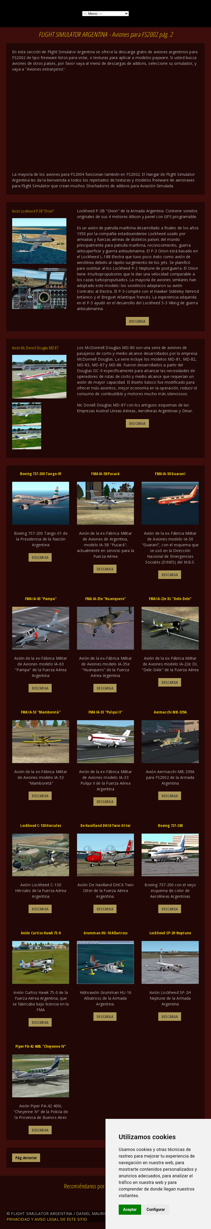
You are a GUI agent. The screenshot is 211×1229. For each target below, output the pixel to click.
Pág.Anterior (26, 1157)
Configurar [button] (156, 1209)
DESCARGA (137, 321)
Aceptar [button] (130, 1209)
